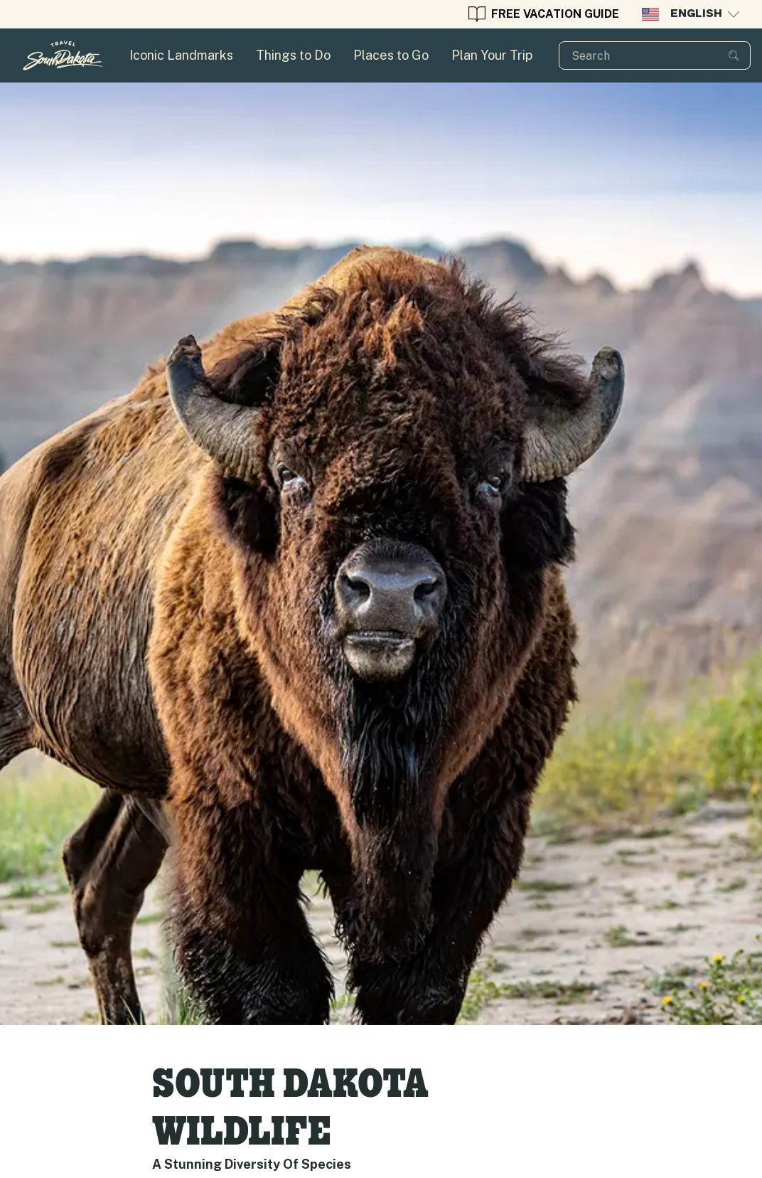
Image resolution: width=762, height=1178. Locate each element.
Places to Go (391, 55)
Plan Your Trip (491, 55)
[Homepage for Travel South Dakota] (63, 55)
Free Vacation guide (543, 14)
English (690, 14)
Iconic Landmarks (181, 55)
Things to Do (293, 55)
